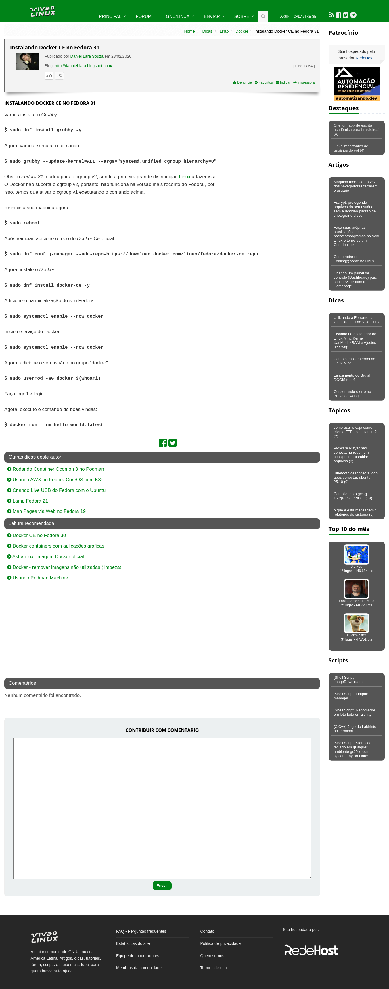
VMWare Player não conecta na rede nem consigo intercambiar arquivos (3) (351, 454)
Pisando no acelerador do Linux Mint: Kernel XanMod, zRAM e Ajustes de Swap (355, 340)
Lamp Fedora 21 (27, 501)
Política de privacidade (220, 943)
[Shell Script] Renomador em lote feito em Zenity (354, 712)
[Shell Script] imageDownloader (349, 679)
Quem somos (212, 955)
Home (189, 31)
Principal (110, 16)
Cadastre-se (305, 16)
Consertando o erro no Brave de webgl (352, 393)
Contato (207, 931)
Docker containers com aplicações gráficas (55, 546)
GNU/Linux (177, 16)
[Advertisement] (270, 153)
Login (284, 16)
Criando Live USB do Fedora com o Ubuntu (56, 490)
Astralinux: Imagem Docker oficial (45, 556)
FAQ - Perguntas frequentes (141, 931)
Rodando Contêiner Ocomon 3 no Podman (55, 469)
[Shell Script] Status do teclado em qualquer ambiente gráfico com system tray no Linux (353, 749)
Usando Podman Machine (37, 578)
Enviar (212, 16)
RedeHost (364, 58)
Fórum (144, 16)
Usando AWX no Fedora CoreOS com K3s (55, 479)
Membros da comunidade (139, 967)
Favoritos (264, 82)
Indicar (283, 82)
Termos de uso (213, 967)
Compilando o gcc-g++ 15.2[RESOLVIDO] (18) (353, 496)
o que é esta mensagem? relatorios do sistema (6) (355, 512)
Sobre (242, 16)
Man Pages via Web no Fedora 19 (46, 511)
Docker (241, 31)
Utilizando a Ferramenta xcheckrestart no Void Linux (357, 319)
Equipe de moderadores (137, 955)
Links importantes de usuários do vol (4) (351, 148)
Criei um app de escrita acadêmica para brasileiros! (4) (357, 129)
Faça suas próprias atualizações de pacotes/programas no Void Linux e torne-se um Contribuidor (356, 236)
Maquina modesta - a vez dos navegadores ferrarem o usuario (355, 186)
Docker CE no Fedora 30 (36, 535)
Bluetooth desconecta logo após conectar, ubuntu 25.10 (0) (356, 477)
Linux (224, 31)
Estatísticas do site (133, 943)
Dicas (207, 31)
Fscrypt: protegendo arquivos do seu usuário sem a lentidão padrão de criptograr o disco (355, 209)
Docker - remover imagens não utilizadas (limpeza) (64, 567)
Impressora (304, 82)
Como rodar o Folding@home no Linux (354, 259)
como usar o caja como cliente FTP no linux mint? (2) (355, 431)
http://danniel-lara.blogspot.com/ (83, 65)
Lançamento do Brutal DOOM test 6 (352, 377)
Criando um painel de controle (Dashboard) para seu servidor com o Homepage (355, 279)
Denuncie (242, 82)
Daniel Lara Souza (87, 56)
